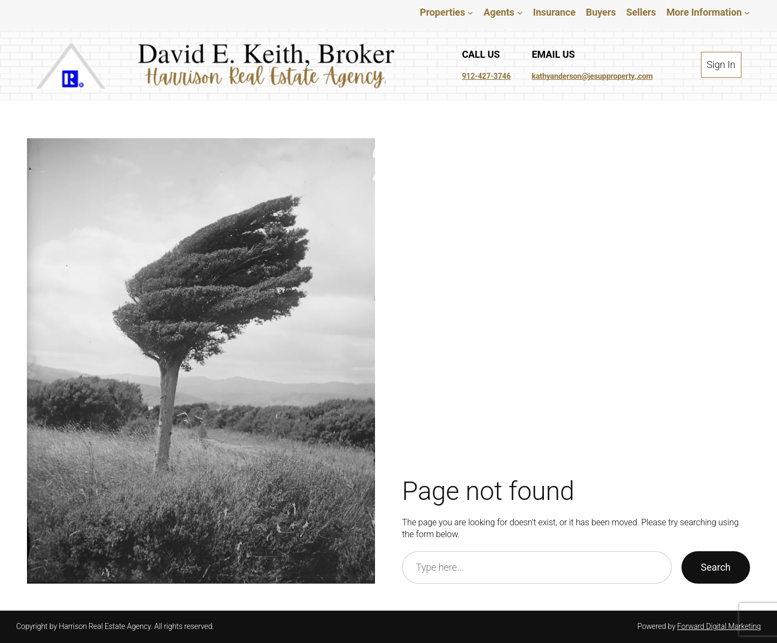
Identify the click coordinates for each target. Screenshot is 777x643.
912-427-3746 (485, 76)
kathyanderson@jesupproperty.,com (593, 76)
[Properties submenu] (458, 12)
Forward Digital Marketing (718, 626)
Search (715, 567)
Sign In (727, 64)
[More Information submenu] (747, 12)
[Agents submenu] (510, 12)
